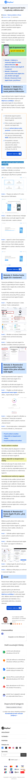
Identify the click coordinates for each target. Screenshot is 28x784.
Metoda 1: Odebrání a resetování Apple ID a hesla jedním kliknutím (13, 62)
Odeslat (23, 755)
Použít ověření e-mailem (11, 434)
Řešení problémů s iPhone (14, 15)
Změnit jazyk (14, 759)
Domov (4, 15)
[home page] (9, 2)
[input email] (11, 755)
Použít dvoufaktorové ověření (13, 440)
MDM (6, 137)
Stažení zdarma (14, 154)
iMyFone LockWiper (7, 101)
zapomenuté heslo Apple (9, 392)
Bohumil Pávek (6, 17)
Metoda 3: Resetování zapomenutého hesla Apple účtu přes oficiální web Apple (14, 74)
